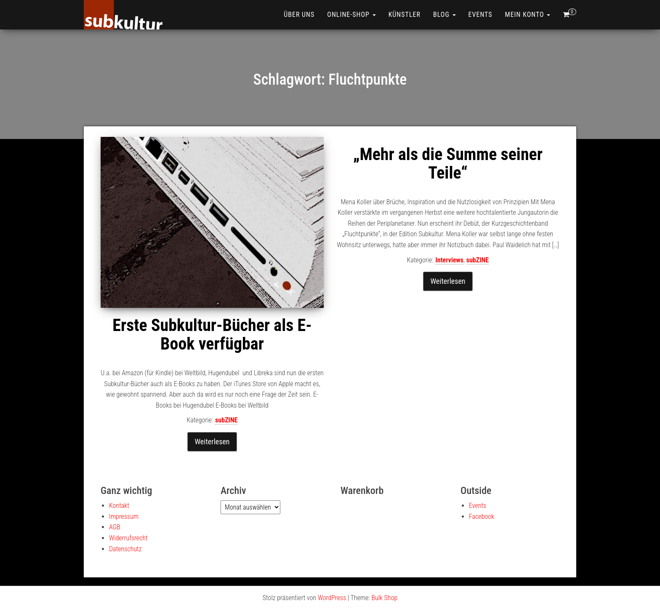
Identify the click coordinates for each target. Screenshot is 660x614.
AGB (114, 527)
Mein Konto (528, 15)
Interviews (449, 260)
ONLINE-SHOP (351, 15)
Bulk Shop (384, 598)
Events (480, 15)
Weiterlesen (211, 441)
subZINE (226, 420)
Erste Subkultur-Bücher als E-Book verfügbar (211, 334)
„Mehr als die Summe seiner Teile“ (448, 163)
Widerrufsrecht (128, 538)
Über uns (299, 15)
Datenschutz (125, 549)
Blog (444, 15)
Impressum (123, 517)
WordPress (332, 598)
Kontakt (119, 506)
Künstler (404, 15)
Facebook (481, 517)
